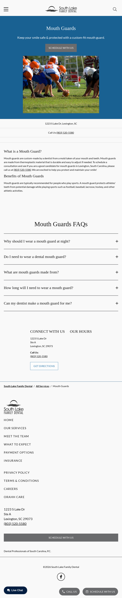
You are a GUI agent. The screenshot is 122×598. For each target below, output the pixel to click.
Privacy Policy (17, 472)
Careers (11, 489)
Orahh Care (14, 497)
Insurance (13, 460)
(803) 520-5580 (65, 132)
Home (9, 420)
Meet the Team (16, 436)
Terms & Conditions (21, 480)
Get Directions (44, 365)
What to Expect (17, 444)
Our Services (15, 428)
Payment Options (19, 452)
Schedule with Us (61, 47)
